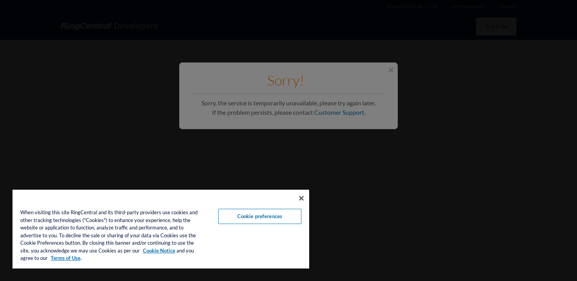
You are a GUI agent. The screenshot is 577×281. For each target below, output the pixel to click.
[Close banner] (301, 198)
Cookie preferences (259, 216)
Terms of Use (65, 258)
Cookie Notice (159, 250)
